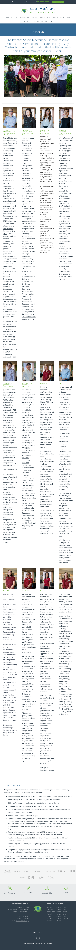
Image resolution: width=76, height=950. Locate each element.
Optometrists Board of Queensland (9, 195)
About (27, 21)
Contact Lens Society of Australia (8, 178)
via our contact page (22, 921)
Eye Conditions (61, 17)
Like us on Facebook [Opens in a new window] (38, 937)
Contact (40, 932)
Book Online (41, 21)
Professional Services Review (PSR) (9, 231)
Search (51, 21)
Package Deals (28, 17)
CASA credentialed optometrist (7, 354)
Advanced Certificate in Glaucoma (63, 185)
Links (34, 932)
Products (11, 17)
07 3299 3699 (43, 2)
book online (58, 2)
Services (45, 17)
